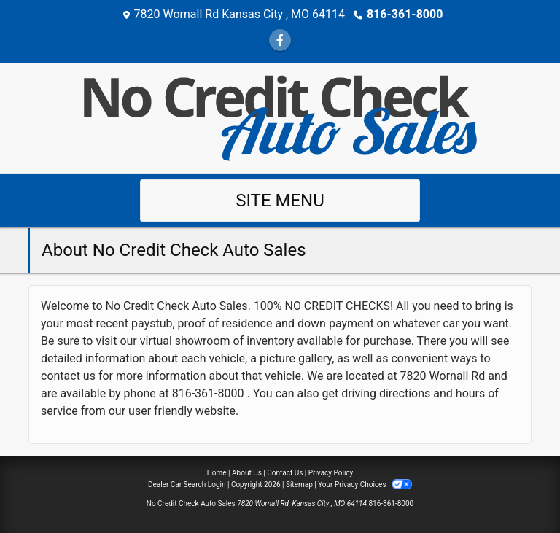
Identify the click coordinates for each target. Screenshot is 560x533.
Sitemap (299, 485)
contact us (68, 376)
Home (217, 473)
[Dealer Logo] (280, 117)
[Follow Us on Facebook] (280, 40)
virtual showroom (185, 341)
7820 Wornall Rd (443, 376)
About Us (247, 473)
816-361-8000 (405, 14)
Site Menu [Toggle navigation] (280, 200)
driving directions (385, 393)
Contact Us (285, 473)
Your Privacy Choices (365, 485)
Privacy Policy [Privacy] (331, 473)
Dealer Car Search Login (187, 485)
